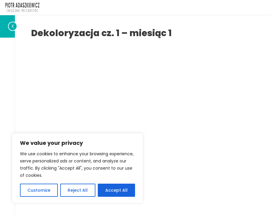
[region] (77, 168)
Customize (38, 190)
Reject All (78, 190)
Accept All (116, 190)
